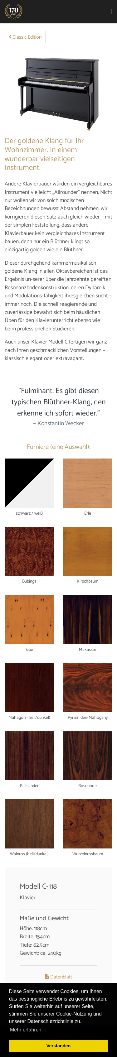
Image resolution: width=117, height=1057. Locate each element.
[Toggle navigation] (111, 12)
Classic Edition (25, 37)
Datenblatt (58, 977)
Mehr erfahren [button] (25, 1029)
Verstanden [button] (58, 1045)
